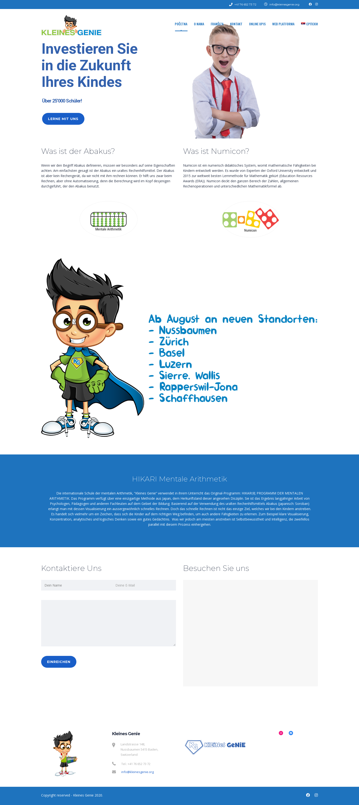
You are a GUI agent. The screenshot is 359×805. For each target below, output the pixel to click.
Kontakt (236, 23)
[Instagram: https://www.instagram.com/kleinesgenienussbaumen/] (281, 733)
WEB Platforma (283, 23)
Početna (181, 23)
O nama (199, 23)
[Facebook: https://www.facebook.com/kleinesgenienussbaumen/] (291, 733)
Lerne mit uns (63, 119)
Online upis (257, 23)
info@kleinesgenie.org (137, 772)
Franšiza (217, 23)
